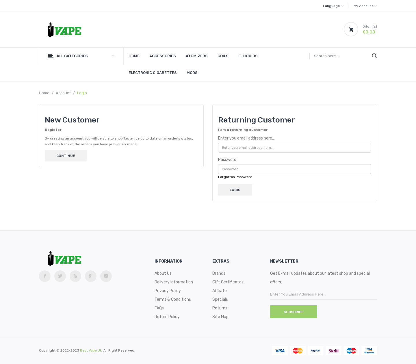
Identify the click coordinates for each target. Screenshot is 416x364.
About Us (163, 273)
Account (63, 93)
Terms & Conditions (173, 299)
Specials (220, 299)
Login (82, 93)
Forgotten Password (235, 177)
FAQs (159, 308)
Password (227, 159)
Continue (65, 156)
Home (44, 93)
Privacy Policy (168, 290)
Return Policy (167, 316)
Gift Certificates (228, 282)
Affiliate (219, 290)
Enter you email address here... (246, 138)
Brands (218, 273)
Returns (219, 308)
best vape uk (91, 350)
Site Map (220, 316)
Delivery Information (174, 282)
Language (333, 6)
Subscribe (294, 312)
